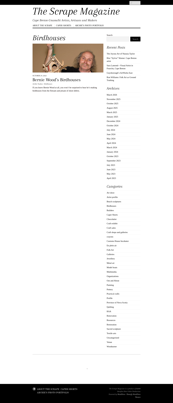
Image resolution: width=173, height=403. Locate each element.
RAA (109, 311)
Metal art (110, 263)
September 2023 (113, 161)
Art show (111, 193)
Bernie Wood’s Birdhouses (57, 79)
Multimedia (112, 272)
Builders (110, 210)
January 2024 (112, 152)
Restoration (111, 324)
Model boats (112, 267)
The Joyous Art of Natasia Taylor (121, 54)
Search (109, 35)
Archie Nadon (38, 84)
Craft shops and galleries (117, 232)
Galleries (110, 254)
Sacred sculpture (114, 329)
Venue (109, 342)
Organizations (112, 276)
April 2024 (111, 143)
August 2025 (112, 108)
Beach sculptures (114, 201)
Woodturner (112, 346)
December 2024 (113, 121)
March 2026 (112, 95)
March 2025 (112, 112)
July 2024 (111, 130)
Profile (109, 298)
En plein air (112, 245)
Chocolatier (112, 219)
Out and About (113, 281)
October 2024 (112, 125)
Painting (110, 285)
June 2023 (111, 169)
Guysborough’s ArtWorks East (120, 73)
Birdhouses (48, 84)
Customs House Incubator (118, 241)
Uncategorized (113, 338)
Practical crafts (113, 294)
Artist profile (112, 197)
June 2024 (111, 134)
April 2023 (111, 178)
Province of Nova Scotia (117, 302)
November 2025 (113, 99)
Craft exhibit (112, 223)
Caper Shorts (63, 25)
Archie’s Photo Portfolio (89, 25)
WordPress (121, 394)
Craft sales (111, 228)
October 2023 (112, 156)
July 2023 (111, 165)
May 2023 (111, 174)
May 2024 (111, 138)
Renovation (111, 316)
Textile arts (111, 333)
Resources (111, 320)
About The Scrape (42, 25)
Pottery (110, 289)
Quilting (110, 307)
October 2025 (112, 103)
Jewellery (111, 258)
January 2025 (112, 117)
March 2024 (112, 147)
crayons (110, 237)
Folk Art (110, 250)
